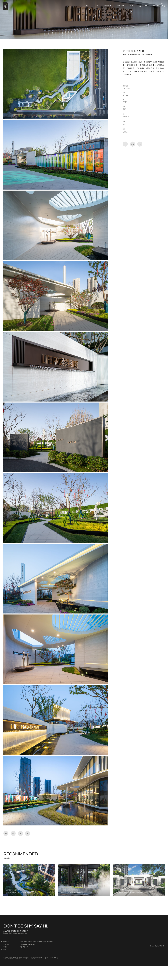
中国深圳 (6, 944)
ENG (146, 6)
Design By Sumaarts (157, 946)
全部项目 (159, 6)
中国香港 (6, 941)
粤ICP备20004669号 (51, 958)
